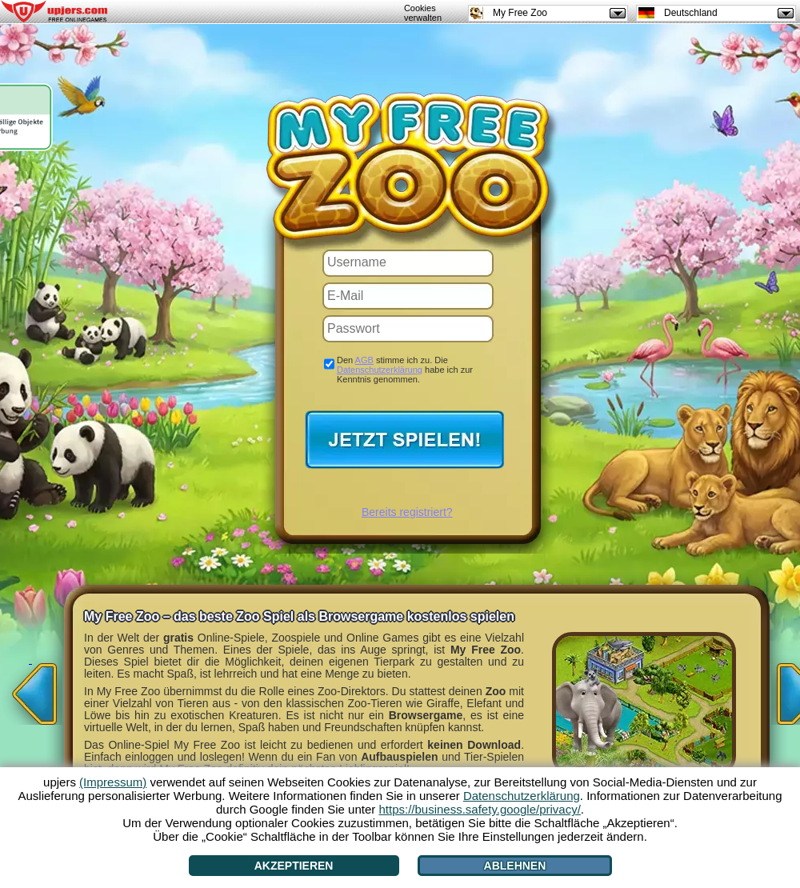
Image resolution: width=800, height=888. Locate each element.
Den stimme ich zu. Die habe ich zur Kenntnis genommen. (405, 369)
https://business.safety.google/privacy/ (479, 809)
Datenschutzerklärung (379, 369)
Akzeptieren (294, 865)
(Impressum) (112, 782)
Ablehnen (515, 865)
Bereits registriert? (407, 512)
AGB (364, 360)
